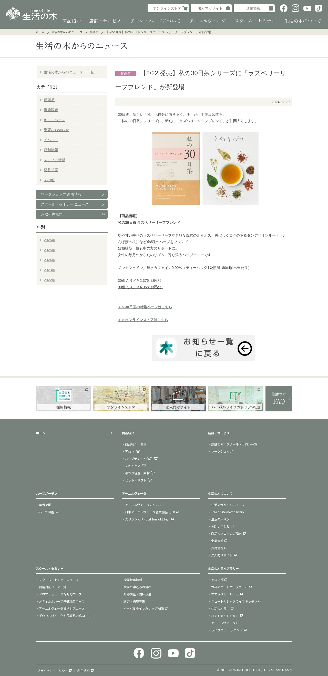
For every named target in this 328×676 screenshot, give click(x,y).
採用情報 (217, 547)
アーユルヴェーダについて (143, 504)
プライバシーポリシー (52, 670)
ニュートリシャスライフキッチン (234, 601)
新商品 (94, 31)
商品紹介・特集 (136, 444)
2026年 (49, 240)
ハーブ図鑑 (46, 511)
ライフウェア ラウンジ (227, 629)
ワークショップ (222, 451)
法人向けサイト (210, 8)
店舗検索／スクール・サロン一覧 (234, 444)
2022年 (49, 280)
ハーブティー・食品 (138, 458)
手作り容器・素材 (137, 472)
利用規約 (83, 670)
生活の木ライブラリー (223, 568)
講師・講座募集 (134, 601)
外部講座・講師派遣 (137, 594)
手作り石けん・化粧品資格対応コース (65, 615)
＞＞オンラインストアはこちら (143, 320)
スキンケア (132, 465)
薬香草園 (51, 170)
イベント (51, 140)
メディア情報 (54, 160)
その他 (49, 180)
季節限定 (51, 110)
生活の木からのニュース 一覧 (69, 72)
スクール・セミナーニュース (59, 579)
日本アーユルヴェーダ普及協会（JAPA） (153, 511)
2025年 (49, 250)
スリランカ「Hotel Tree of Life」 (147, 519)
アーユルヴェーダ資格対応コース (62, 608)
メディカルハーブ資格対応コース (61, 601)
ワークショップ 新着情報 (61, 194)
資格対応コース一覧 (52, 586)
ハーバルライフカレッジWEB (144, 608)
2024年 (49, 260)
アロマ (129, 451)
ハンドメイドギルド (225, 615)
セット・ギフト (136, 480)
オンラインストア (167, 8)
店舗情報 (51, 150)
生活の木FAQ (220, 519)
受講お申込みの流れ (137, 586)
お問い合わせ (220, 526)
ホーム (40, 31)
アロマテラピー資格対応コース (60, 594)
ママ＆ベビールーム (225, 594)
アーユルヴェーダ (223, 622)
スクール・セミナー (50, 568)
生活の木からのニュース (67, 31)
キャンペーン (54, 120)
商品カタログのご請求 (226, 533)
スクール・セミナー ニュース (65, 204)
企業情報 (253, 8)
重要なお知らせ (56, 130)
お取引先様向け (53, 214)
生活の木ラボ (220, 608)
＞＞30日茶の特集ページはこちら (145, 307)
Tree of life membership (227, 511)
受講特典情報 (133, 579)
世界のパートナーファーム (229, 586)
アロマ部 (217, 579)
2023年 (49, 270)
